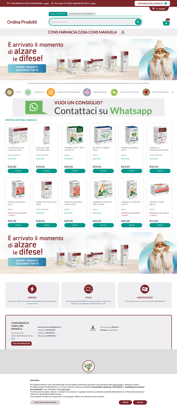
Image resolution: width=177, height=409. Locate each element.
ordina (18, 171)
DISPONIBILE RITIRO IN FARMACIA (150, 3)
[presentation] (4, 92)
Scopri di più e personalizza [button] (45, 402)
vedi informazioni (21, 343)
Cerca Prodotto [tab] (58, 14)
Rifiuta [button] (125, 402)
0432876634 (50, 330)
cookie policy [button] (65, 389)
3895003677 (50, 333)
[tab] (82, 14)
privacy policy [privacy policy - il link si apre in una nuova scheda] (118, 385)
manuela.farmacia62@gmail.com (49, 327)
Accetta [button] (140, 402)
